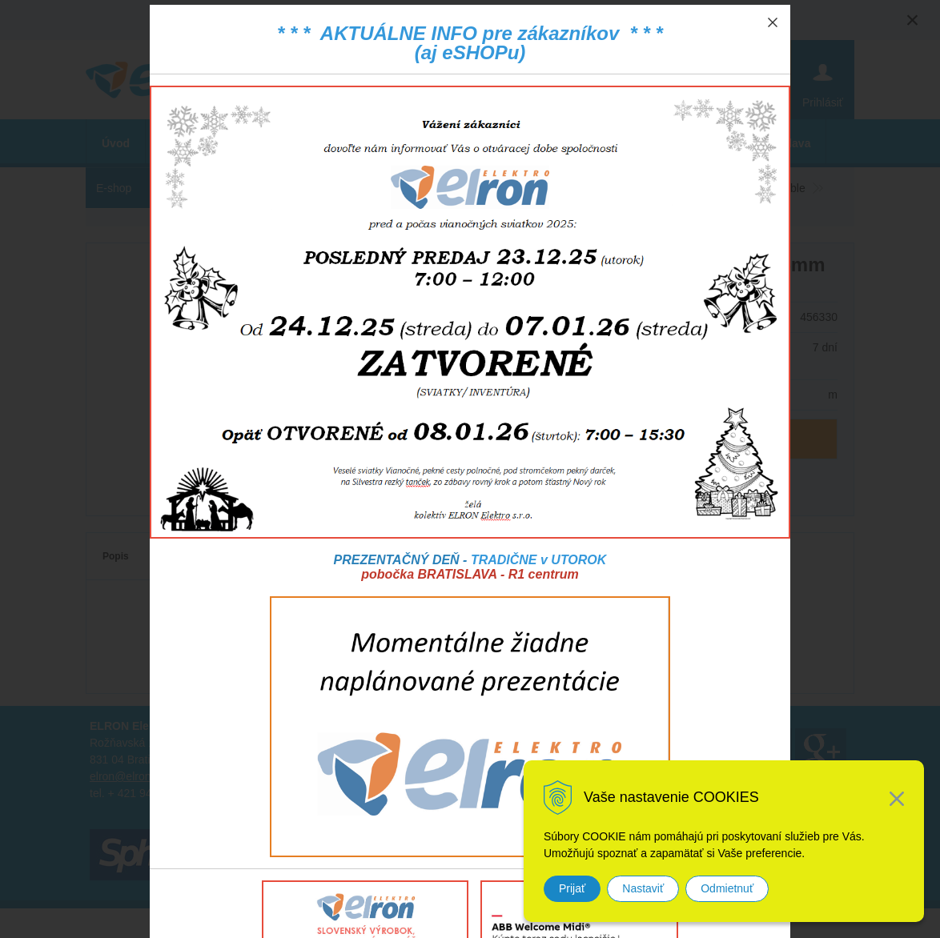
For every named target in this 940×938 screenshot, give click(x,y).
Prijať (572, 888)
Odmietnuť (727, 888)
